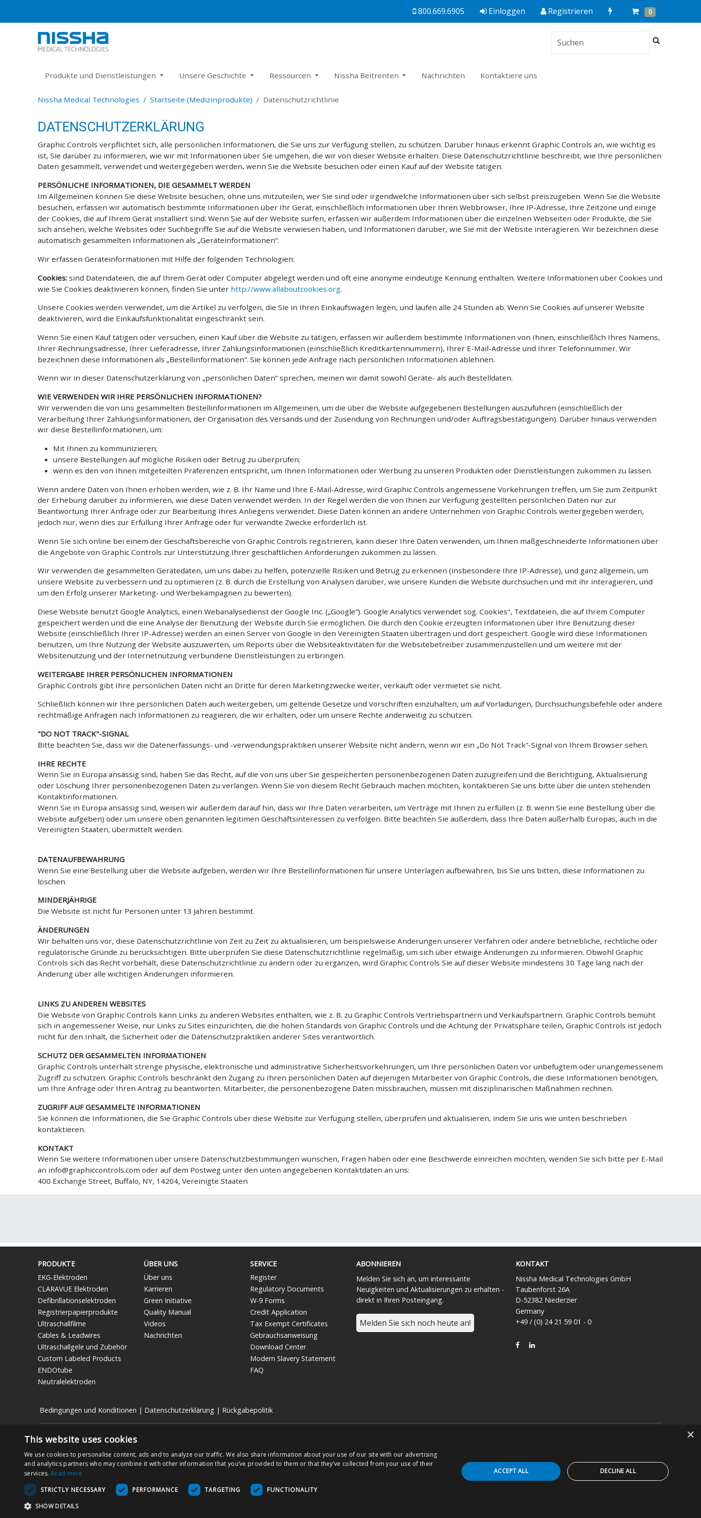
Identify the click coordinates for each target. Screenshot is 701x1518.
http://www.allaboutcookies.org (285, 289)
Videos (155, 1323)
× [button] (690, 1435)
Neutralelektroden (67, 1381)
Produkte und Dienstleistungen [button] (101, 75)
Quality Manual (167, 1312)
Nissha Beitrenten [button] (367, 75)
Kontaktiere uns (508, 75)
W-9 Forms (267, 1300)
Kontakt (532, 1263)
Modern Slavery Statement (293, 1358)
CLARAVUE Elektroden (73, 1288)
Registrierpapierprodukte (78, 1312)
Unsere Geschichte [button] (213, 75)
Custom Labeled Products (79, 1358)
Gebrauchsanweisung (284, 1335)
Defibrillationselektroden (77, 1300)
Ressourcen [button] (291, 75)
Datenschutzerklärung (179, 1410)
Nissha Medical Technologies (89, 99)
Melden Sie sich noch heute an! (415, 1323)
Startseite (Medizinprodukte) (201, 99)
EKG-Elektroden (62, 1277)
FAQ (257, 1370)
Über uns (158, 1277)
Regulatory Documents (287, 1288)
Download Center (278, 1346)
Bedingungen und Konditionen (88, 1410)
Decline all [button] (618, 1471)
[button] (234, 1506)
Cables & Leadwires (69, 1335)
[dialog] (350, 1471)
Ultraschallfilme (62, 1323)
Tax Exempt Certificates (289, 1323)
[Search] (600, 42)
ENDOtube (55, 1370)
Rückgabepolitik (247, 1410)
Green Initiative (168, 1300)
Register (263, 1277)
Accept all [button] (511, 1471)
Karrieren (158, 1288)
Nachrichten (443, 75)
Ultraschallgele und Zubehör (82, 1346)
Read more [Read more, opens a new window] (67, 1473)
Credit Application (278, 1312)
